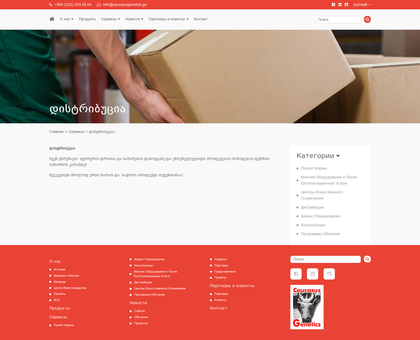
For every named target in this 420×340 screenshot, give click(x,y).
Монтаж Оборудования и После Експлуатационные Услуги (329, 180)
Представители (225, 272)
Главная (56, 131)
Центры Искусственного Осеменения (322, 195)
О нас (65, 19)
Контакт (200, 19)
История (59, 270)
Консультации (313, 225)
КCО (57, 300)
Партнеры (221, 265)
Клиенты (220, 300)
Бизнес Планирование (320, 216)
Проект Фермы (314, 168)
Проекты (60, 294)
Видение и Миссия (66, 276)
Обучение (141, 317)
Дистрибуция (312, 207)
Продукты (87, 19)
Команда (60, 282)
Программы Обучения (320, 233)
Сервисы (109, 19)
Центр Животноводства (70, 288)
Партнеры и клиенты (167, 19)
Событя (139, 311)
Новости (132, 19)
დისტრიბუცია (102, 131)
